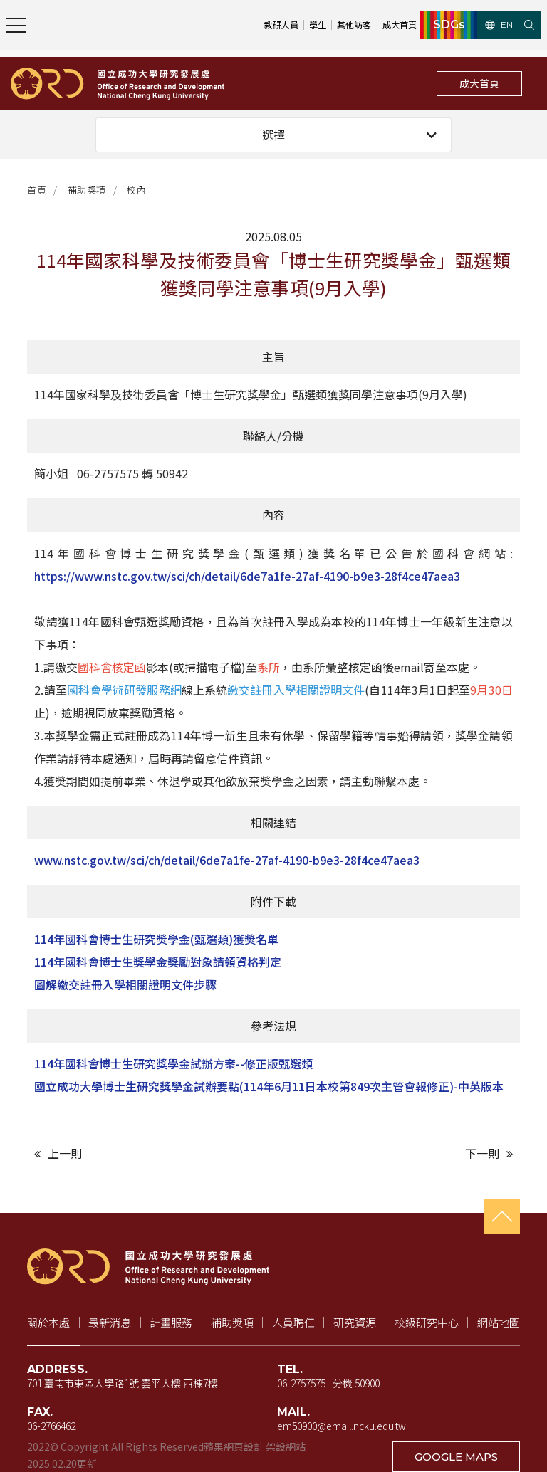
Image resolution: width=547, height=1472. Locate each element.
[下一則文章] (397, 1153)
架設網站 (286, 1446)
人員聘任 (293, 1322)
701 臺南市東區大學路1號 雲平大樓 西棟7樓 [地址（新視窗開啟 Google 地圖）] (122, 1383)
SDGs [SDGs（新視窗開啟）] (449, 25)
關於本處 (48, 1322)
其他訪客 (354, 25)
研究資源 (354, 1322)
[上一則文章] (150, 1153)
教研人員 (281, 25)
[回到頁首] (502, 1216)
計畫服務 (171, 1322)
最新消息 (109, 1322)
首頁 (36, 189)
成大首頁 (479, 83)
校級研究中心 (427, 1322)
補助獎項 (87, 189)
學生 (317, 25)
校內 (136, 189)
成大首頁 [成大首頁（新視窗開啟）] (399, 25)
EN (499, 24)
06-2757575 (301, 1383)
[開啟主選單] (16, 25)
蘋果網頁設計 (234, 1446)
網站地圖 (498, 1322)
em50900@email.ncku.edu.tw (341, 1426)
